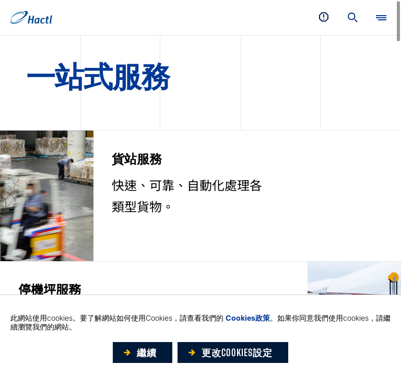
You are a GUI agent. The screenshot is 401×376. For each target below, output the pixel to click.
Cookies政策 (248, 317)
